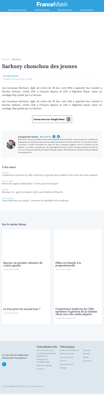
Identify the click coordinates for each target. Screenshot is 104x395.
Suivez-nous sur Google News (52, 119)
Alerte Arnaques (42, 10)
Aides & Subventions (17, 10)
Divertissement (67, 364)
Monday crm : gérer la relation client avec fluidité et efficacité (32, 192)
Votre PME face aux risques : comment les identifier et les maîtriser (35, 200)
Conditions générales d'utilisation (46, 354)
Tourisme (87, 360)
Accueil (5, 59)
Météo (86, 357)
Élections (16, 59)
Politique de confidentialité (43, 360)
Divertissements (64, 10)
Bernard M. (13, 75)
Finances (52, 15)
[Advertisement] (52, 37)
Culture (63, 360)
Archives (40, 369)
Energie (36, 15)
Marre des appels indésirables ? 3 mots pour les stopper (30, 183)
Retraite (67, 15)
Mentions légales (44, 365)
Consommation (86, 10)
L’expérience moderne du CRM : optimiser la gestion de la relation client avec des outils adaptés (50, 175)
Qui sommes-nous (45, 350)
